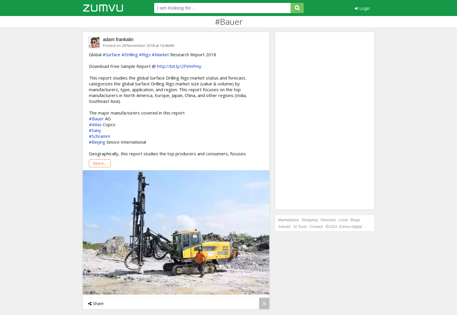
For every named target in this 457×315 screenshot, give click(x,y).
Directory (328, 220)
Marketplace (288, 220)
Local (343, 220)
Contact (316, 226)
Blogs (355, 220)
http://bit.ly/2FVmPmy (179, 66)
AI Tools (300, 226)
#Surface (111, 54)
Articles (284, 226)
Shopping (310, 220)
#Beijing (97, 142)
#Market (160, 54)
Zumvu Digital (350, 226)
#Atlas (95, 124)
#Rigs (145, 54)
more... (99, 163)
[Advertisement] (324, 120)
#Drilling (130, 54)
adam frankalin (118, 39)
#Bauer (96, 119)
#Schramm (99, 136)
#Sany (95, 130)
